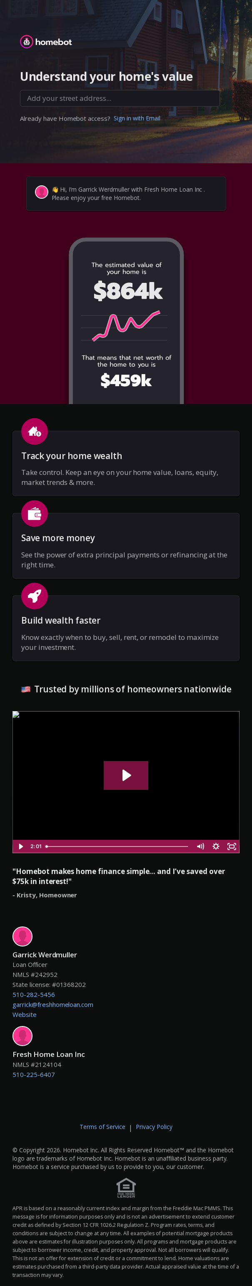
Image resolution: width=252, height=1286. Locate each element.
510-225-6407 (33, 1074)
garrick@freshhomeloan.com (52, 1004)
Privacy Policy (154, 1127)
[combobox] (120, 98)
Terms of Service (102, 1127)
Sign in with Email (137, 118)
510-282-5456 (33, 994)
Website (24, 1014)
